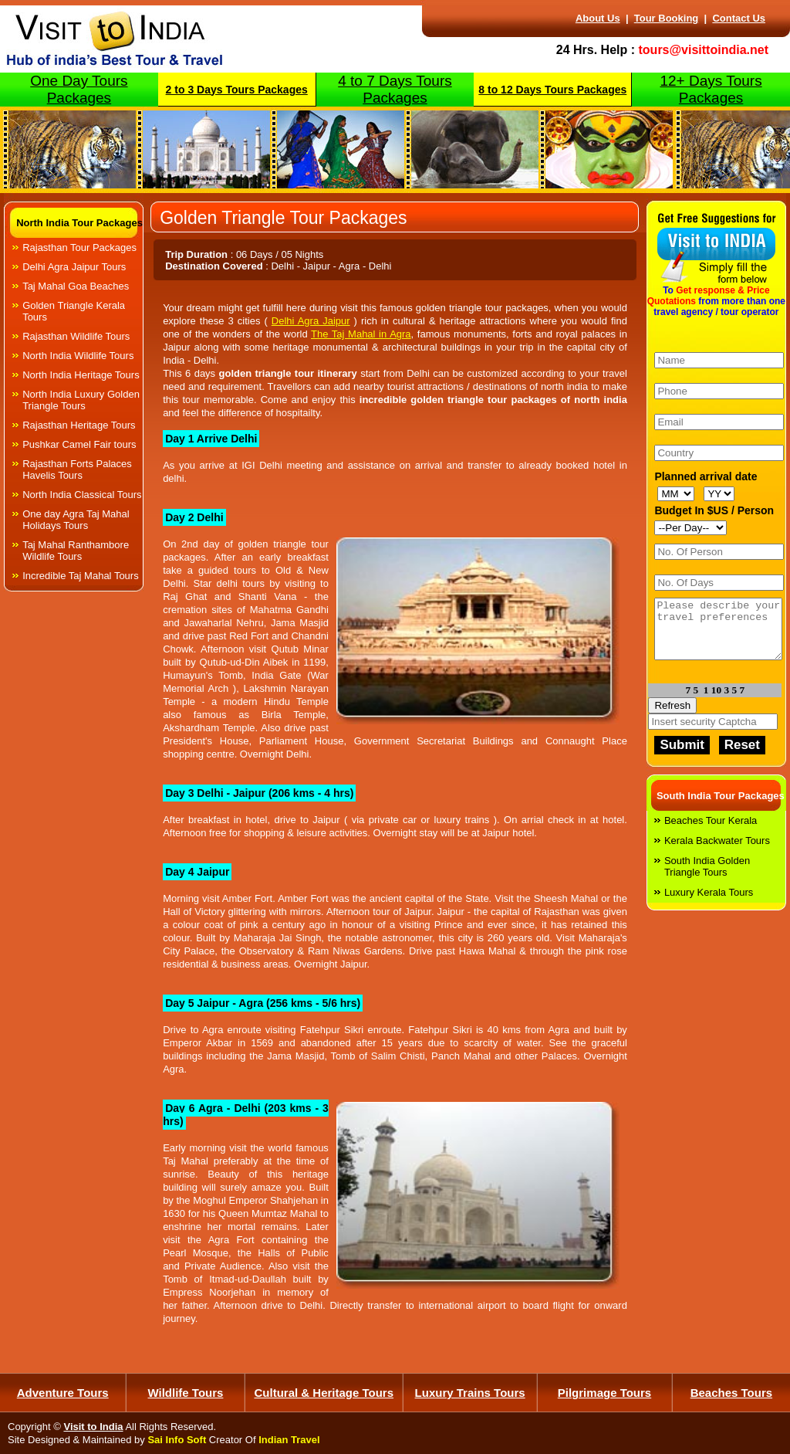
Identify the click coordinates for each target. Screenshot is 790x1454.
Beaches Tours (731, 1392)
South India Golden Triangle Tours (707, 878)
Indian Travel (288, 1440)
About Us (598, 18)
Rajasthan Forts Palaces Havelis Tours (77, 469)
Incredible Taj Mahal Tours (80, 575)
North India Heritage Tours (81, 375)
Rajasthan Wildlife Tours (76, 336)
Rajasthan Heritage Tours (78, 425)
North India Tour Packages (79, 223)
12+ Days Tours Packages (710, 89)
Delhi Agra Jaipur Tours (74, 267)
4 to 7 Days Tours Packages (395, 89)
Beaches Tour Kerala (710, 832)
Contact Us (738, 18)
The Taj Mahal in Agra (361, 334)
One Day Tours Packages (78, 89)
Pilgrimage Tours (604, 1392)
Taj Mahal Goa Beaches (75, 286)
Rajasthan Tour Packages (79, 247)
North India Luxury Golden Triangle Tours (81, 400)
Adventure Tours (63, 1392)
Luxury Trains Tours (470, 1392)
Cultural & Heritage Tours (323, 1392)
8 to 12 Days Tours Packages (552, 89)
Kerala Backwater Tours (717, 852)
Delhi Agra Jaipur (311, 321)
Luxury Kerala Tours (708, 904)
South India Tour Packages (721, 807)
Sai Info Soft (176, 1440)
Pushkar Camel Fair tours (79, 444)
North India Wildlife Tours (77, 355)
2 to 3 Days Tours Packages (237, 89)
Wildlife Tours (186, 1392)
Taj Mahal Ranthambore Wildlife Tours (75, 550)
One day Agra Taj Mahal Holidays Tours (76, 519)
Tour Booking (666, 18)
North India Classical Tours (81, 494)
